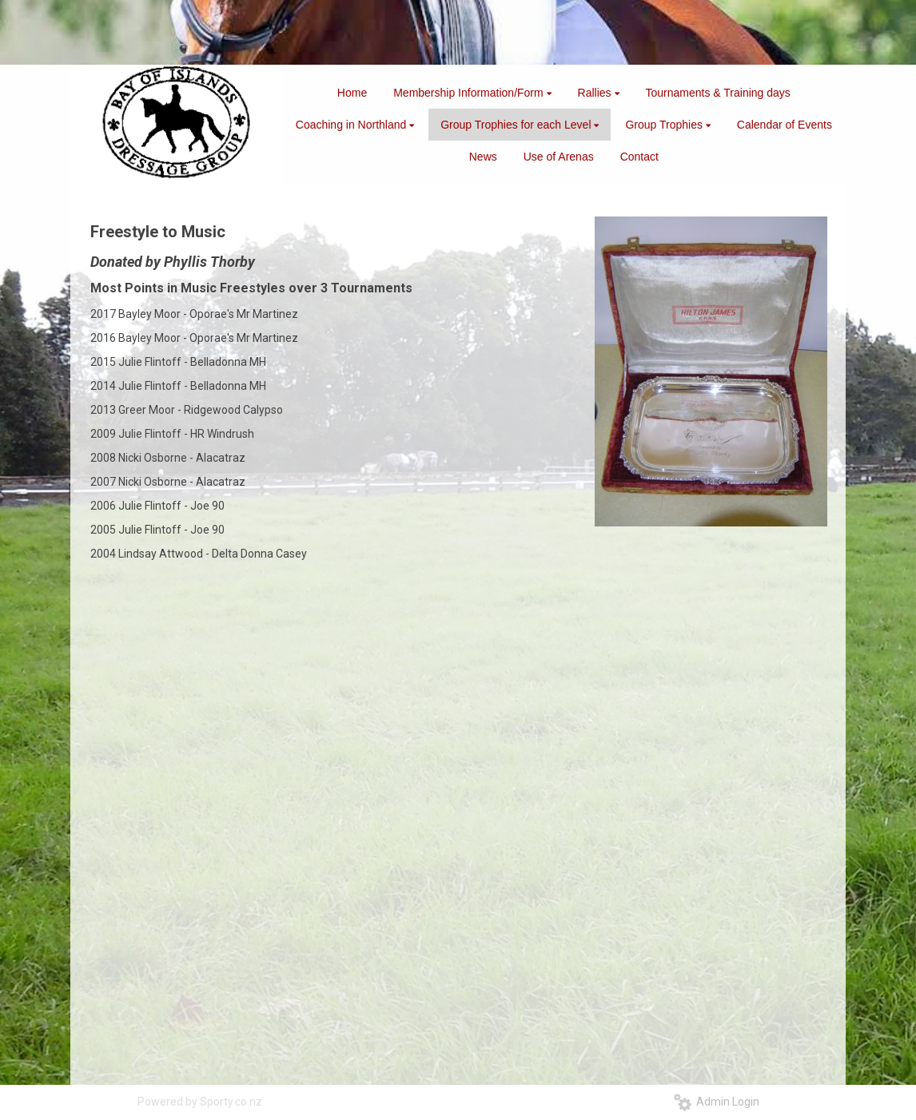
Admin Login (716, 1101)
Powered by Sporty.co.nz (199, 1101)
